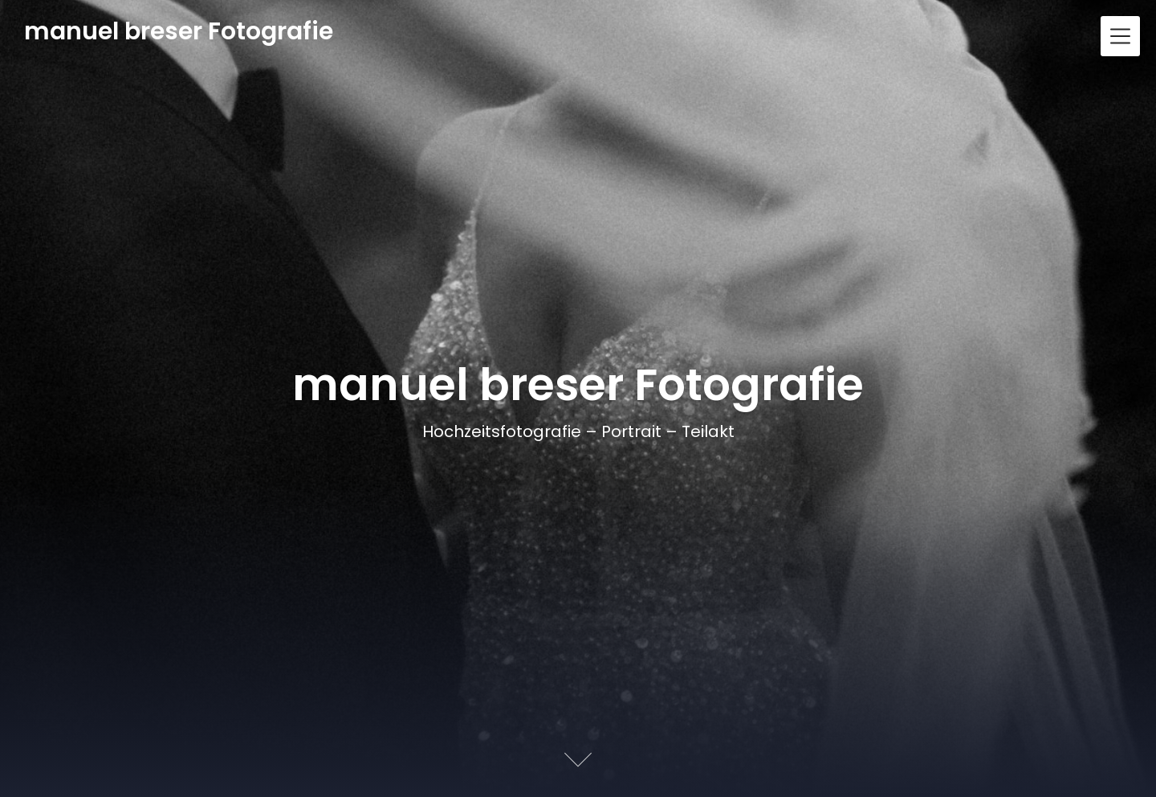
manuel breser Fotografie (178, 31)
